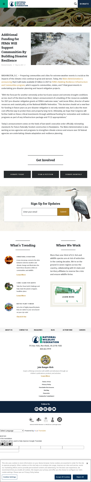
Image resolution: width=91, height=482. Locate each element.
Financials (46, 393)
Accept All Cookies (63, 477)
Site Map (46, 390)
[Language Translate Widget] (12, 430)
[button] (63, 212)
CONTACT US (23, 330)
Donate (84, 4)
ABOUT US (8, 330)
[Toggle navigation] (4, 4)
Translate (40, 431)
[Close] (87, 463)
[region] (45, 471)
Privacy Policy (46, 384)
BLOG (53, 330)
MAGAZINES (38, 330)
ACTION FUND (67, 330)
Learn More (21, 275)
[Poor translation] (8, 444)
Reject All (80, 477)
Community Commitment (46, 396)
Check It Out (21, 317)
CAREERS (82, 330)
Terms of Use (46, 381)
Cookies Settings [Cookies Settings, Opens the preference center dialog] (9, 477)
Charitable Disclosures (46, 387)
